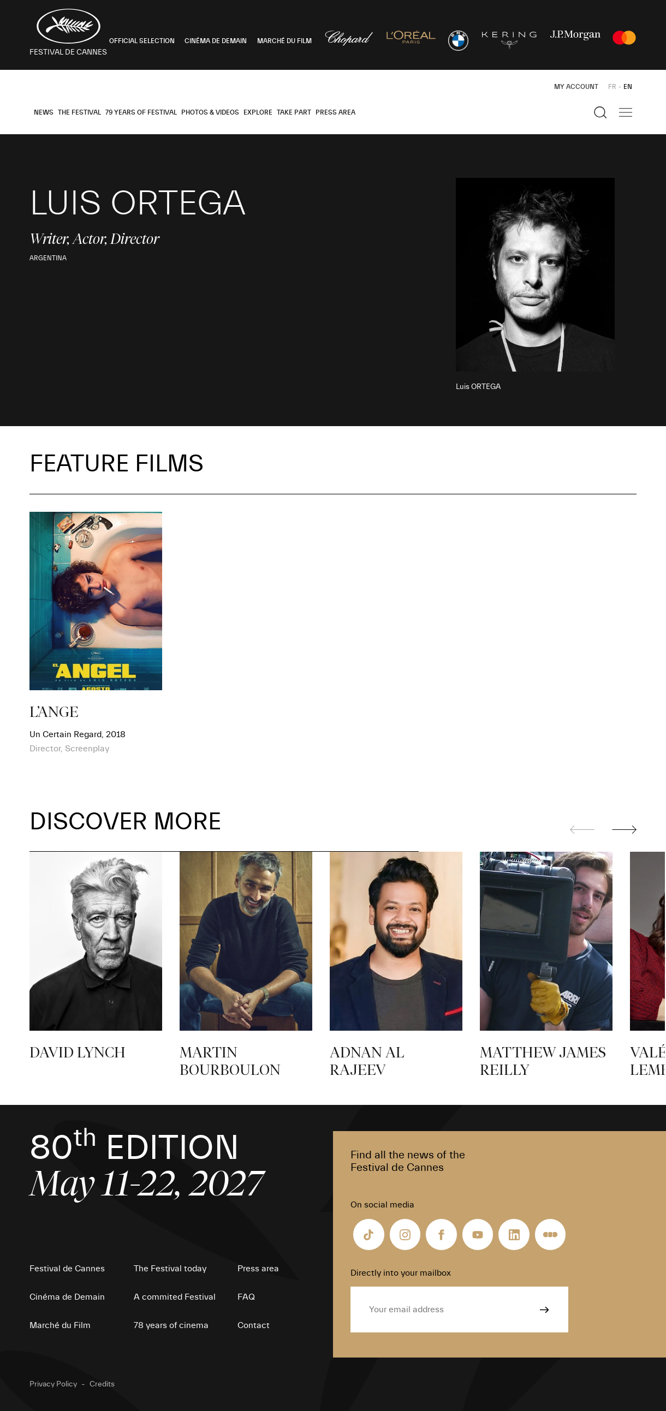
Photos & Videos (210, 112)
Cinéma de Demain (67, 1297)
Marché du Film (60, 1325)
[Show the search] (600, 112)
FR (612, 87)
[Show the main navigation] (625, 112)
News (43, 112)
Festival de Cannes (67, 1269)
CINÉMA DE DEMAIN (216, 41)
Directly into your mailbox (400, 1273)
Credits (102, 1384)
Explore (257, 112)
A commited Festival (175, 1297)
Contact (253, 1325)
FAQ (246, 1297)
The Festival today (170, 1269)
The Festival (79, 112)
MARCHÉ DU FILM (284, 41)
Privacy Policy (53, 1384)
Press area (335, 112)
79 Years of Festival (141, 112)
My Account (576, 87)
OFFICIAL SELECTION (142, 41)
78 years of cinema (171, 1325)
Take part (294, 112)
